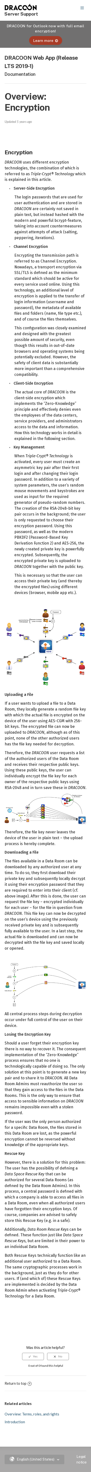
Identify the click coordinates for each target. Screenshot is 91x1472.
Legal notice (81, 1459)
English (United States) (32, 1459)
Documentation (19, 74)
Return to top (18, 1383)
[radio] (33, 1356)
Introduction (15, 1422)
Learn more (45, 41)
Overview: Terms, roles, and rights (32, 1414)
